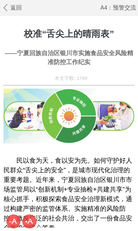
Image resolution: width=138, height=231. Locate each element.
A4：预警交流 (118, 7)
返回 (12, 7)
